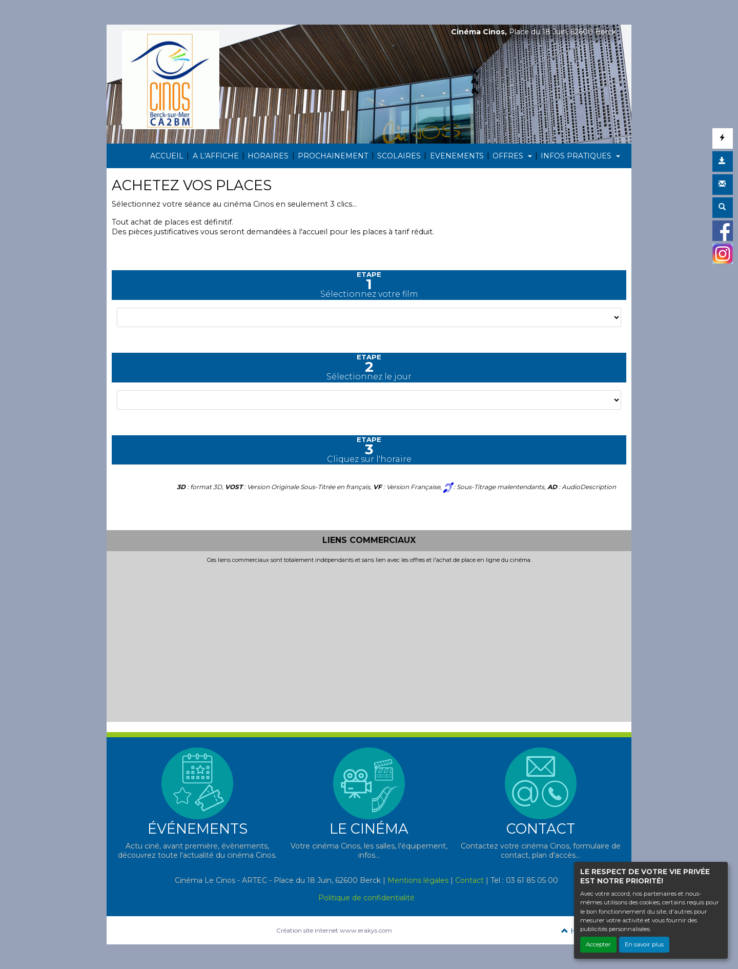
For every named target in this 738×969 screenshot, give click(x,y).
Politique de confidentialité (366, 897)
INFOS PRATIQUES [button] (577, 155)
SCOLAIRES (399, 155)
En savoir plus (644, 944)
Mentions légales (417, 880)
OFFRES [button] (509, 155)
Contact (469, 880)
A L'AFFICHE (216, 155)
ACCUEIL (166, 155)
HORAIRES (268, 155)
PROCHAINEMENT (333, 155)
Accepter (598, 944)
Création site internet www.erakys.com (334, 930)
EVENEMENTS (457, 155)
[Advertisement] (369, 640)
